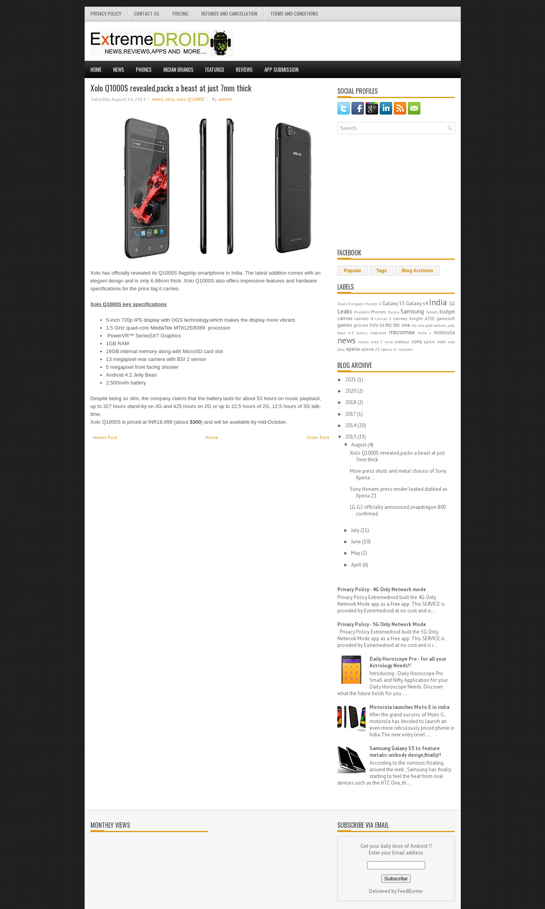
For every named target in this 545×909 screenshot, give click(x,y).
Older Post (317, 437)
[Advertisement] (363, 41)
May (356, 553)
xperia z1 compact (397, 349)
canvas (345, 318)
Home (96, 69)
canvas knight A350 (414, 318)
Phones (144, 69)
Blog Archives (417, 270)
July (355, 530)
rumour (402, 341)
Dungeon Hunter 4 (364, 303)
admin (225, 99)
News (118, 69)
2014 (351, 425)
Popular (353, 270)
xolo (170, 99)
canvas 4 (363, 318)
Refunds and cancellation (229, 13)
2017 (351, 414)
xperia (353, 349)
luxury (362, 332)
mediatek (378, 332)
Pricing (180, 13)
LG (452, 303)
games (344, 325)
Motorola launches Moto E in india (409, 707)
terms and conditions (294, 13)
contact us (146, 13)
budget (447, 311)
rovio (388, 341)
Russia (393, 312)
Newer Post (105, 437)
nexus (364, 341)
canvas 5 (383, 318)
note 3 (377, 341)
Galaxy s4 (417, 303)
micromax (402, 332)
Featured (214, 69)
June (356, 541)
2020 (351, 391)
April (356, 564)
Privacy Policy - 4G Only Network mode (381, 589)
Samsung (412, 311)
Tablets (432, 312)
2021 (351, 379)
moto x (424, 332)
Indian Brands (178, 69)
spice (429, 341)
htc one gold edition (428, 325)
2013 (351, 437)
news (157, 99)
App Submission (281, 69)
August (359, 444)
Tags (381, 270)
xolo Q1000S (191, 99)
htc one (401, 325)
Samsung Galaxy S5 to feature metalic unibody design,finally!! (405, 751)
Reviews (244, 69)
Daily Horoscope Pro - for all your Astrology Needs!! (407, 662)
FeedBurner (410, 891)
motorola (444, 332)
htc (389, 325)
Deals (342, 303)
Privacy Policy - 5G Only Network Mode (381, 624)
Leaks (344, 311)
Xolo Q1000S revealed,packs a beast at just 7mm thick (171, 88)
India (438, 302)
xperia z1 (370, 349)
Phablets (361, 312)
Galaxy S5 (393, 303)
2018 (351, 402)
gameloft (445, 318)
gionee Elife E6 (368, 325)
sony (416, 341)
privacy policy (106, 13)
